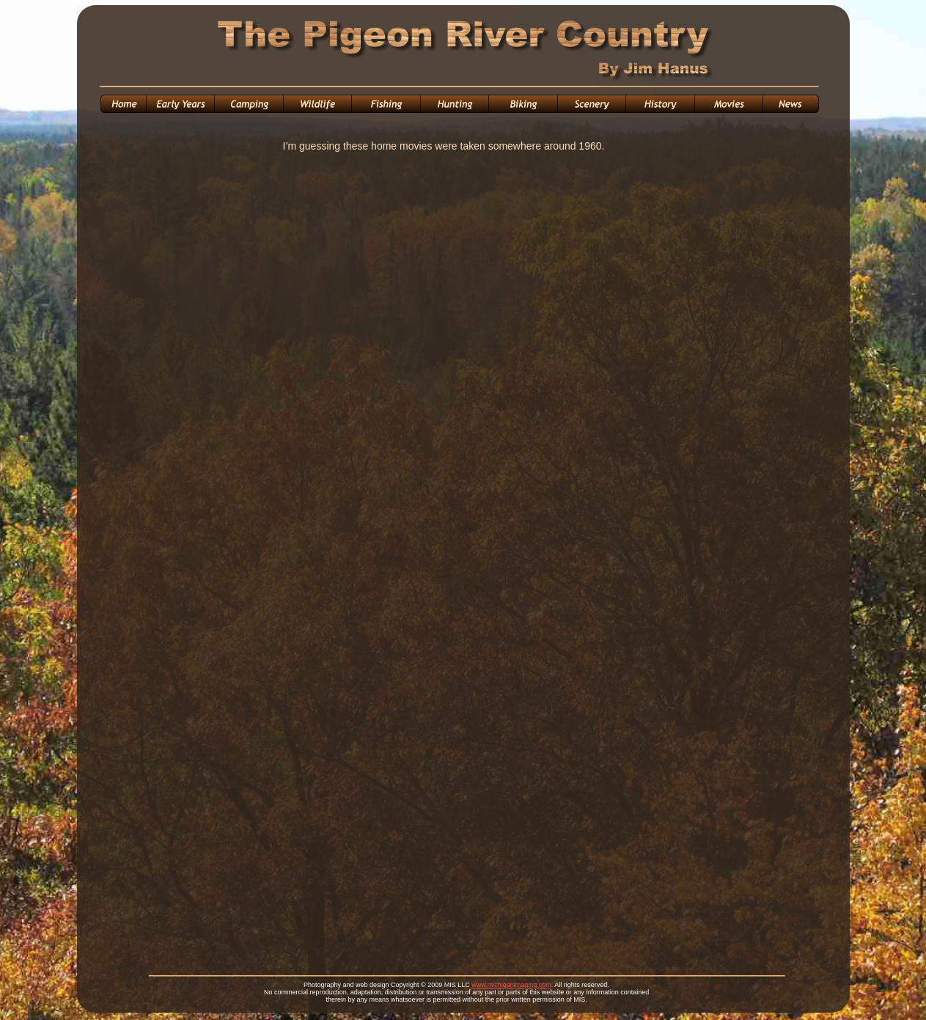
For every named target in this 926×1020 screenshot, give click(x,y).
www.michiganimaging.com (511, 984)
